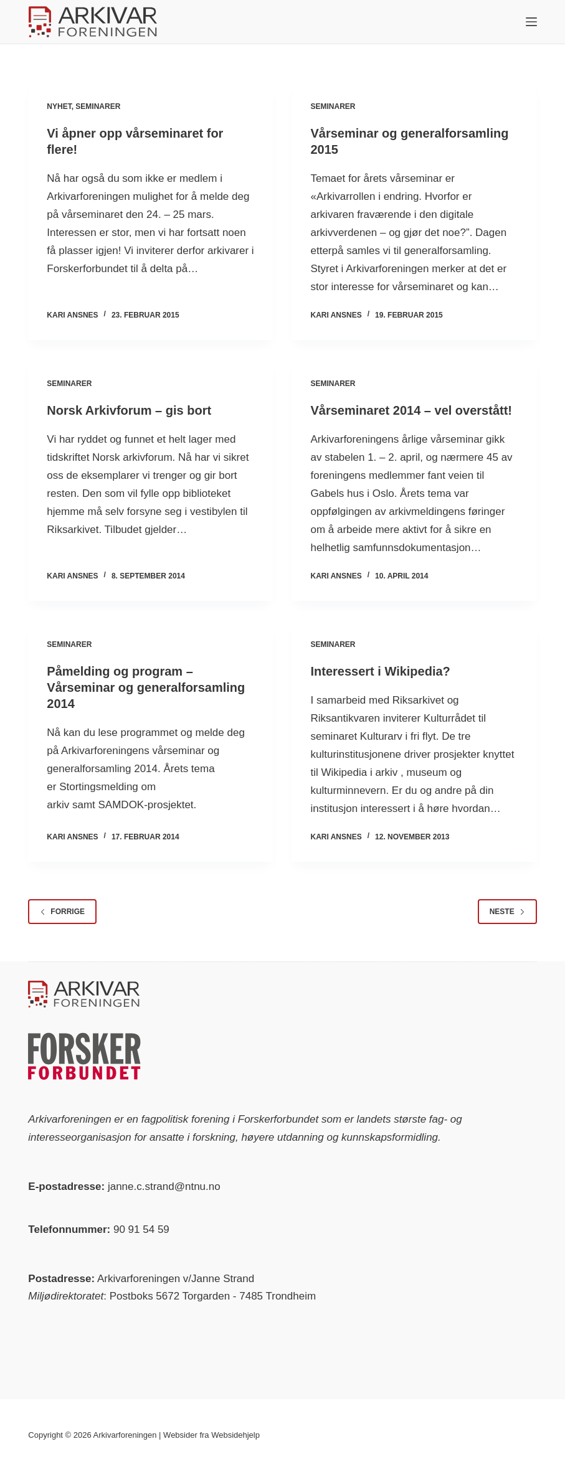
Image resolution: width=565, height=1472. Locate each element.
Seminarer (97, 106)
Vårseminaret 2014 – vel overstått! (411, 410)
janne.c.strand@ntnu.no (164, 1186)
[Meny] (531, 21)
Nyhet (59, 106)
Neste (507, 911)
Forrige (62, 911)
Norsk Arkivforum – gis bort (129, 410)
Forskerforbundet (278, 1119)
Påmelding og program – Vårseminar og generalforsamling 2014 (146, 687)
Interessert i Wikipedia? (380, 671)
